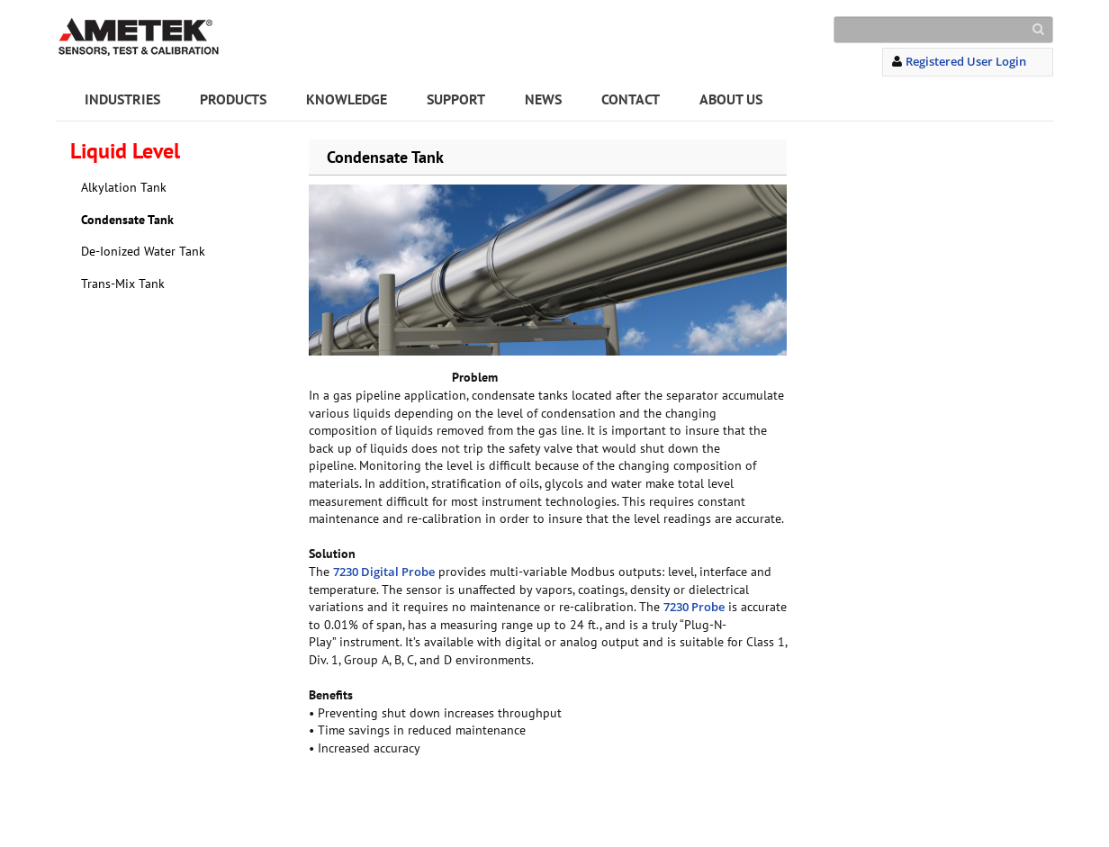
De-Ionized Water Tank (143, 251)
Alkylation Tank (124, 187)
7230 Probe (694, 607)
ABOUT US (730, 99)
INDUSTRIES (122, 99)
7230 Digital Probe (384, 571)
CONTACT (630, 99)
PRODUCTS (233, 99)
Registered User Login (966, 61)
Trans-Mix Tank (123, 283)
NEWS (543, 99)
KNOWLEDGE (346, 99)
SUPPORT (456, 99)
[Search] (943, 29)
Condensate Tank (127, 220)
